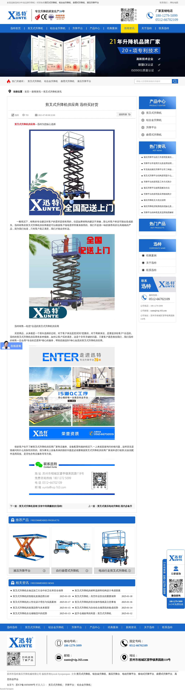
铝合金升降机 (57, 28)
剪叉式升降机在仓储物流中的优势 (30, 613)
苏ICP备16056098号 (25, 685)
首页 (27, 91)
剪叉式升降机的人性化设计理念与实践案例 (34, 602)
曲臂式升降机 (67, 81)
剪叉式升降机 (35, 28)
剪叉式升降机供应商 (25, 124)
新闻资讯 (129, 28)
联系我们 (164, 3)
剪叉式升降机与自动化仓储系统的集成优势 (96, 607)
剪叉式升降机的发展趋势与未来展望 (31, 607)
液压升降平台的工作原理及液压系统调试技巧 (159, 158)
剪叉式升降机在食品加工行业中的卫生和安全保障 (38, 590)
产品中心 (95, 28)
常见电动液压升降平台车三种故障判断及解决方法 (159, 170)
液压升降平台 (84, 81)
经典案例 (112, 28)
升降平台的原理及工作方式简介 (158, 182)
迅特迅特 (12, 627)
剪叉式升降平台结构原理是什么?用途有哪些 (158, 177)
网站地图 (174, 3)
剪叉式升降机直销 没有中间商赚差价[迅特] (40, 506)
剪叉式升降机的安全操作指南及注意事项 (95, 602)
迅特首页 (15, 28)
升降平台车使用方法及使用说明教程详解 (159, 164)
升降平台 (77, 28)
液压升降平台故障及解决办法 (157, 188)
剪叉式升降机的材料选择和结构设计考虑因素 (97, 590)
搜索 (175, 81)
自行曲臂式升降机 (67, 570)
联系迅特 (164, 28)
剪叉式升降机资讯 (52, 91)
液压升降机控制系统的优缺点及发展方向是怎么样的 (159, 207)
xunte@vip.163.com (158, 311)
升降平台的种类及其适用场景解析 (159, 212)
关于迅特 (146, 28)
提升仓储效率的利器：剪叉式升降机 (93, 613)
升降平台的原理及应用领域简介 (158, 194)
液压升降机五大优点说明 (155, 200)
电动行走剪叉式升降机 (113, 570)
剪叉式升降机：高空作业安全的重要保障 (95, 596)
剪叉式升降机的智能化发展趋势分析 (31, 596)
